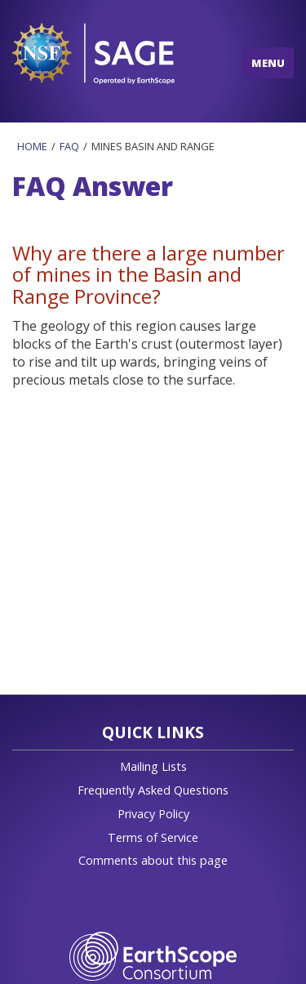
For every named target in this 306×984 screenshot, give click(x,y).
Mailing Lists (153, 766)
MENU (268, 63)
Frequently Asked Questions (153, 790)
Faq (69, 146)
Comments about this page (153, 860)
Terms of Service (153, 837)
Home (32, 146)
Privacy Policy (153, 813)
